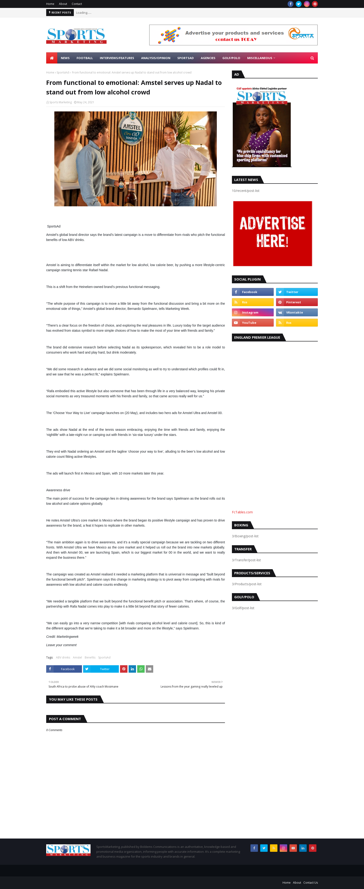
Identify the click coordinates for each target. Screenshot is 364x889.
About (63, 4)
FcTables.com (242, 512)
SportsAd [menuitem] (185, 58)
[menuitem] (51, 58)
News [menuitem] (65, 58)
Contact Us (310, 883)
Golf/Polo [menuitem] (231, 58)
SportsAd (63, 72)
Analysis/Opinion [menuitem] (155, 58)
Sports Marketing (60, 102)
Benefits (90, 657)
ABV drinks (63, 657)
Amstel (77, 657)
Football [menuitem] (85, 58)
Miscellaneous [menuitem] (259, 58)
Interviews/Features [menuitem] (117, 58)
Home (50, 4)
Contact (77, 4)
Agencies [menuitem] (208, 58)
